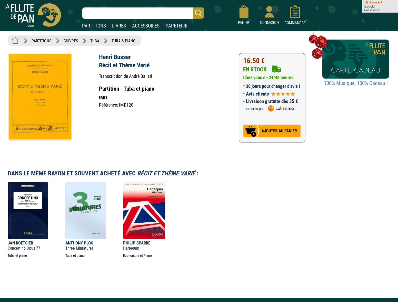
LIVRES (119, 26)
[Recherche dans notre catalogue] (143, 13)
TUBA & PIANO (124, 41)
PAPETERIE (176, 26)
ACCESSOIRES (146, 26)
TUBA (94, 41)
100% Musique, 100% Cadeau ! (356, 83)
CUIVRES (71, 41)
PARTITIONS (94, 26)
